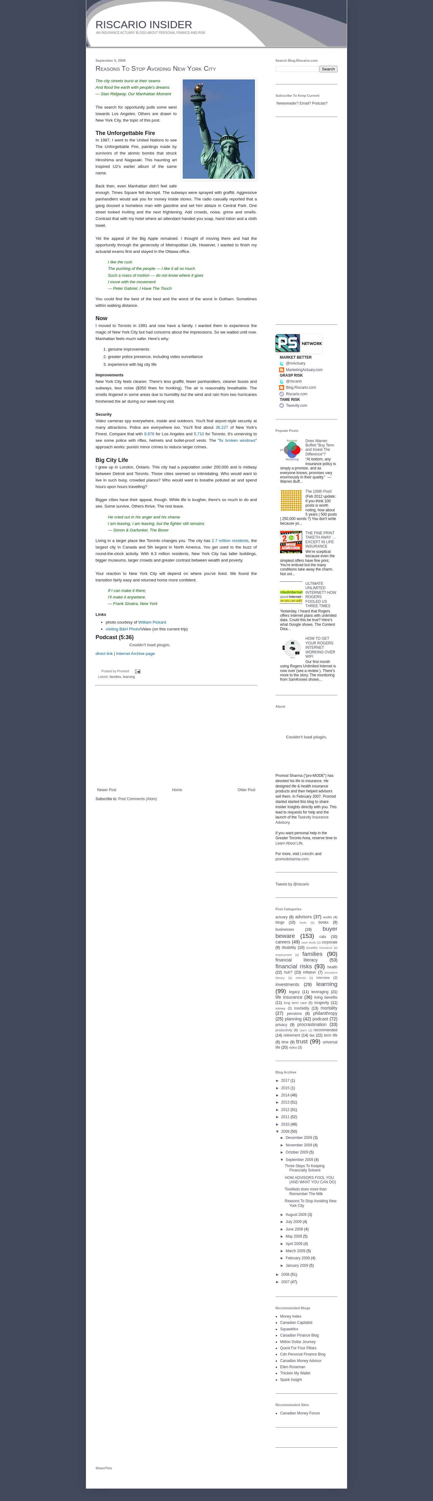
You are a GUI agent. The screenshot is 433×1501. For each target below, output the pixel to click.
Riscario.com (296, 394)
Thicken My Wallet (295, 1373)
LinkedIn (307, 854)
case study (308, 942)
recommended (325, 1030)
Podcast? (320, 103)
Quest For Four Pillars (298, 1348)
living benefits (325, 997)
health (332, 967)
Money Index (290, 1316)
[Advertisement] (176, 736)
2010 (286, 1124)
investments (287, 984)
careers (282, 941)
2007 (286, 1282)
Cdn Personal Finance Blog (302, 1354)
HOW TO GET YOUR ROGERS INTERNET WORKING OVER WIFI (320, 647)
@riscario (294, 381)
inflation (309, 972)
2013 (286, 1102)
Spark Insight (291, 1380)
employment (283, 955)
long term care (295, 1003)
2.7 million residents (230, 540)
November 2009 (299, 1145)
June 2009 (295, 1229)
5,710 (199, 434)
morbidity (301, 1008)
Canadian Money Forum (300, 1413)
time (285, 1042)
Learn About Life (288, 843)
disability (289, 947)
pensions (294, 1013)
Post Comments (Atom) (137, 799)
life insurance (288, 997)
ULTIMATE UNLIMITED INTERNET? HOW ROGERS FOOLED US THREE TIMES (321, 594)
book (303, 922)
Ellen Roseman (292, 1367)
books (323, 922)
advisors (303, 916)
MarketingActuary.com (304, 370)
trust (302, 1041)
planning (293, 1018)
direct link (104, 653)
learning (129, 677)
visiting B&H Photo (123, 629)
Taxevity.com (296, 405)
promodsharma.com (292, 859)
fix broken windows (237, 440)
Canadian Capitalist (296, 1322)
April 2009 (294, 1244)
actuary (281, 917)
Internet (301, 977)
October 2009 (297, 1152)
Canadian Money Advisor (300, 1361)
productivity (283, 1030)
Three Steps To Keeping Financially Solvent (305, 1168)
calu (322, 936)
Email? (305, 103)
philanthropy (325, 1013)
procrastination (311, 1024)
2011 (286, 1117)
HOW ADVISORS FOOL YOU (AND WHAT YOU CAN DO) (310, 1180)
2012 (286, 1110)
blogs (279, 922)
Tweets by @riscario (292, 884)
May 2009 (294, 1236)
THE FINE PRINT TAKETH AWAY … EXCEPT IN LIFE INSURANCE (321, 540)
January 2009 (297, 1265)
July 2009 (294, 1222)
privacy (281, 1025)
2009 (286, 1131)
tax (312, 1035)
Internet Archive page (135, 653)
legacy (294, 992)
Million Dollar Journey (298, 1342)
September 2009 (300, 1160)
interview (323, 977)
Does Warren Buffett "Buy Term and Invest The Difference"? (320, 447)
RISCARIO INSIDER (144, 24)
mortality (329, 1008)
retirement (291, 1035)
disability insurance (319, 947)
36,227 (222, 427)
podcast (320, 1018)
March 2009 (296, 1251)
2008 (286, 1274)
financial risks (293, 966)
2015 (286, 1088)
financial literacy (296, 959)
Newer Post (106, 790)
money (280, 1008)
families (115, 677)
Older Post (246, 790)
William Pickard (152, 622)
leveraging (319, 992)
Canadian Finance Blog (299, 1335)
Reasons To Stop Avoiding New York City (156, 68)
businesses (284, 929)
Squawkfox (289, 1329)
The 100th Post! (319, 491)
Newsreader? (287, 103)
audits (327, 917)
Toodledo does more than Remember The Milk (306, 1191)
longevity (321, 1003)
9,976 (149, 434)
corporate (329, 942)
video (293, 1047)
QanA (303, 1030)
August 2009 (297, 1214)
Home (177, 790)
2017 (286, 1080)
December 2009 (299, 1138)
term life (330, 1035)
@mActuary (296, 363)
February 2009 (298, 1258)
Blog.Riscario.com (301, 387)
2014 (286, 1095)
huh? (288, 972)
